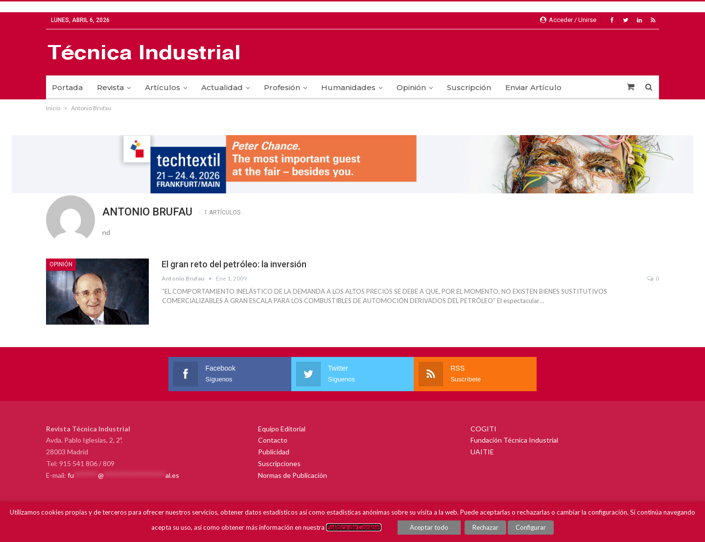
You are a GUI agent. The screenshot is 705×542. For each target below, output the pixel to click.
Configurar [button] (531, 527)
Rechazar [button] (485, 527)
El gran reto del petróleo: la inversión (234, 264)
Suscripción (469, 87)
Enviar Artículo (533, 87)
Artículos (162, 87)
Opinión (411, 87)
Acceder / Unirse (568, 20)
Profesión (282, 87)
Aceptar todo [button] (429, 527)
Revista (110, 87)
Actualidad (222, 87)
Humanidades (348, 87)
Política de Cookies (353, 527)
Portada (67, 87)
